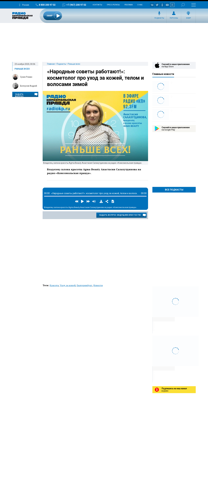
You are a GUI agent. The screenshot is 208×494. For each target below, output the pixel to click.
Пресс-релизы (113, 5)
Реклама (129, 5)
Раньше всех (74, 64)
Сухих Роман (26, 77)
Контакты (97, 5)
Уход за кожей (68, 285)
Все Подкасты (174, 189)
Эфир (188, 18)
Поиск (183, 5)
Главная (51, 64)
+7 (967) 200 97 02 (76, 4)
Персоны (174, 18)
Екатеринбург (84, 285)
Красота (54, 285)
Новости (98, 285)
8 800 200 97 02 (47, 4)
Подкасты (159, 18)
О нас (140, 5)
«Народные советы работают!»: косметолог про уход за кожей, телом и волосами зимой (95, 78)
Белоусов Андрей (28, 86)
